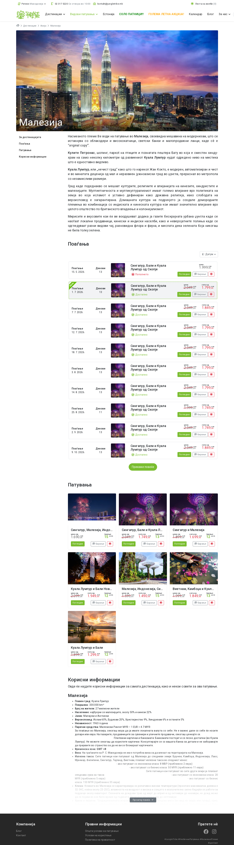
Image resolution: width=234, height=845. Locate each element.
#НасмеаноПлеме (209, 839)
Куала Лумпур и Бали (87, 647)
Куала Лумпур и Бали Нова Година (97, 589)
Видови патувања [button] (82, 14)
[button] (31, 3)
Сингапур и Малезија (188, 530)
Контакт (21, 835)
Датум (208, 254)
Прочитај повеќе (143, 800)
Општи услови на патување (102, 831)
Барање (200, 274)
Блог (210, 14)
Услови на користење (98, 835)
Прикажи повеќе (143, 467)
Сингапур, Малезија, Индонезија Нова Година (105, 530)
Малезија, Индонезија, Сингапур (146, 589)
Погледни (184, 274)
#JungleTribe (171, 839)
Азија (43, 26)
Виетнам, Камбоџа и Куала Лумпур (199, 589)
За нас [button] (223, 14)
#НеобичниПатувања (188, 839)
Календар (195, 14)
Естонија (108, 14)
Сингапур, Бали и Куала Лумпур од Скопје (148, 267)
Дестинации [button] (54, 14)
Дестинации (29, 26)
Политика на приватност (100, 839)
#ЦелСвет (213, 843)
